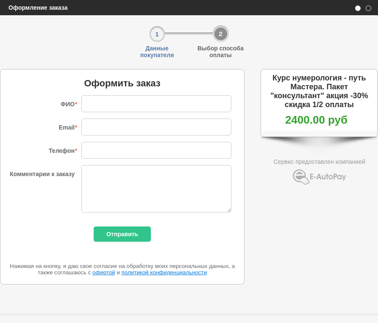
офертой (103, 272)
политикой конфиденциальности (164, 272)
